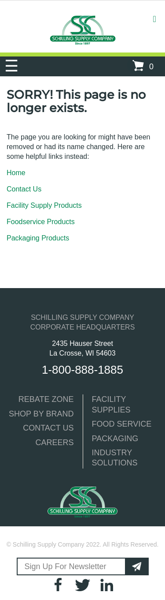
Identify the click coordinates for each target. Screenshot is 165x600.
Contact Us (24, 189)
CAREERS (54, 442)
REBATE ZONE (46, 399)
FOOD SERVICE (122, 424)
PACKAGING (115, 438)
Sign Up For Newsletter (65, 566)
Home (16, 172)
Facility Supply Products (44, 205)
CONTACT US (48, 428)
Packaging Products (38, 238)
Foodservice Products (41, 221)
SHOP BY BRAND (41, 413)
